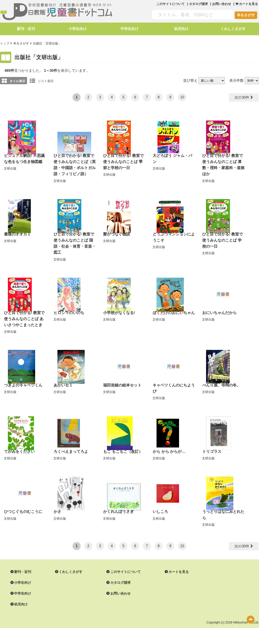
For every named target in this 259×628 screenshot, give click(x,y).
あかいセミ (63, 375)
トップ (4, 43)
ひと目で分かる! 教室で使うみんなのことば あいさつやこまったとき (25, 309)
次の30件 (242, 97)
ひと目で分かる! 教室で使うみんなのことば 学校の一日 (223, 238)
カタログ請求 (198, 4)
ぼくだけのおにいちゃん (172, 303)
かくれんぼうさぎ (117, 500)
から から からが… (168, 440)
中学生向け (129, 29)
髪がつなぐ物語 (115, 232)
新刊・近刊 (26, 29)
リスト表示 (42, 80)
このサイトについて (170, 4)
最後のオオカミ (16, 232)
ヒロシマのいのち (68, 303)
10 (182, 97)
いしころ (160, 500)
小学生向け (78, 29)
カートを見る (173, 560)
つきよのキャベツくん (22, 375)
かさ (57, 500)
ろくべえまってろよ (70, 440)
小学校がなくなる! (118, 303)
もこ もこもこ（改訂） (121, 440)
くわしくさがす (233, 29)
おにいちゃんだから (218, 303)
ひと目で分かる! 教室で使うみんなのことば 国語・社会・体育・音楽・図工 (74, 238)
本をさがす (246, 15)
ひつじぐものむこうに (22, 500)
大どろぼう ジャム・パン (173, 155)
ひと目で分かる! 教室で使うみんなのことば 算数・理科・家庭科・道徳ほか (223, 160)
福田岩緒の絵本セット (121, 375)
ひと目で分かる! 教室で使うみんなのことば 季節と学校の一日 (124, 160)
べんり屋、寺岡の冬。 (220, 375)
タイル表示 (13, 80)
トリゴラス (211, 440)
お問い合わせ (221, 4)
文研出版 (10, 167)
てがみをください (18, 440)
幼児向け (181, 29)
